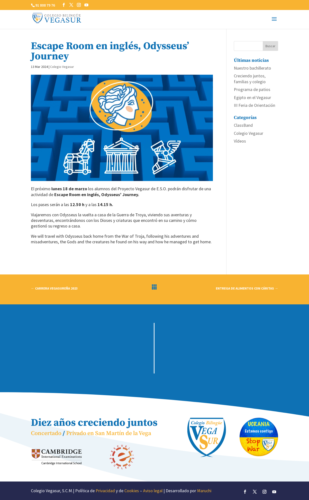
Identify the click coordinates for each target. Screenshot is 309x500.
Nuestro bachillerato (252, 68)
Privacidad (105, 490)
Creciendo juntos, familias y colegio (250, 78)
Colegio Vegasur (62, 66)
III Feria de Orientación (254, 105)
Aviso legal (153, 490)
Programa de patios (252, 89)
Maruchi (204, 490)
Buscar (270, 46)
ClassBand (243, 125)
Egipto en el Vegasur (252, 97)
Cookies (131, 490)
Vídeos (240, 141)
